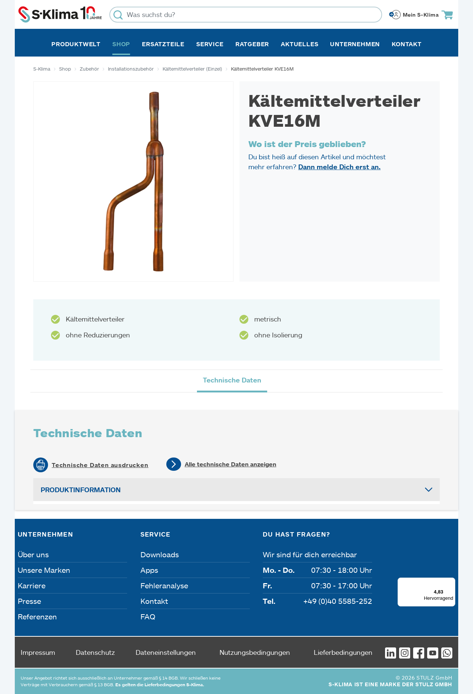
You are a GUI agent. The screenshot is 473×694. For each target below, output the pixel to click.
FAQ (147, 616)
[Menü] (450, 582)
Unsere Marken (44, 569)
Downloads (159, 554)
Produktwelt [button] (76, 44)
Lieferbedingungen (343, 652)
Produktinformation (81, 490)
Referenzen (37, 616)
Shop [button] (121, 44)
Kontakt (407, 44)
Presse (29, 600)
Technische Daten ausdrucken (100, 465)
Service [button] (210, 44)
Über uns (33, 554)
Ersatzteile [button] (163, 44)
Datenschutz (95, 652)
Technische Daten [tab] (232, 380)
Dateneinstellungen (166, 652)
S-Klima (41, 69)
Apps (149, 569)
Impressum (38, 652)
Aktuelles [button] (299, 44)
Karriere (31, 585)
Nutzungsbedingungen (255, 652)
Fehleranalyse (164, 585)
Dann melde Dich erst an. (339, 167)
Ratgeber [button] (252, 44)
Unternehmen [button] (355, 44)
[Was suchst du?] (245, 15)
